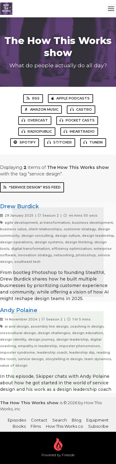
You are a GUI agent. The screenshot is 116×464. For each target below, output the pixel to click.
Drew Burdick (19, 206)
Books (19, 426)
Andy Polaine (18, 310)
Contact (39, 420)
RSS (33, 98)
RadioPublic (37, 131)
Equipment (97, 420)
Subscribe (98, 426)
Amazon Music (41, 109)
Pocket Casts (77, 120)
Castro (81, 109)
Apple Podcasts (70, 98)
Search (59, 420)
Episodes (17, 420)
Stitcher (59, 142)
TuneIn (93, 142)
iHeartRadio (79, 131)
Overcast (35, 120)
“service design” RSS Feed (32, 187)
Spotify (25, 142)
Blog (76, 420)
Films (36, 426)
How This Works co (64, 426)
